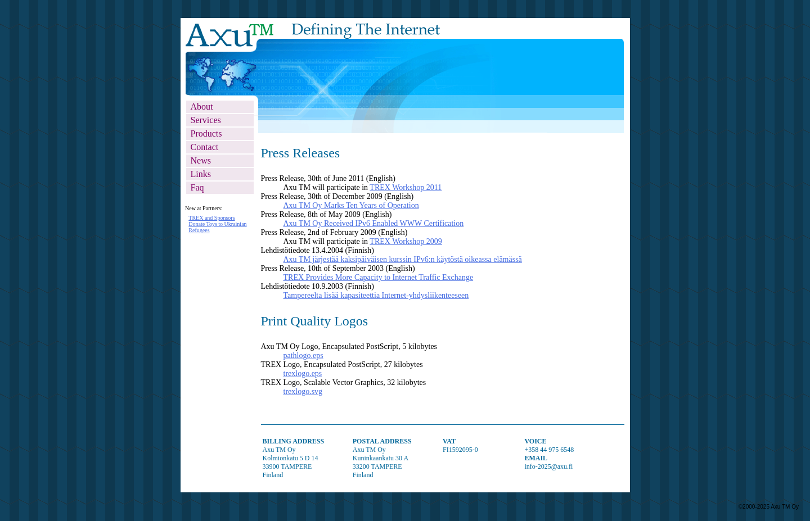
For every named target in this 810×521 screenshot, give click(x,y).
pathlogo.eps (303, 355)
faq (197, 187)
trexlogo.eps (303, 373)
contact (205, 147)
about (202, 106)
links (201, 174)
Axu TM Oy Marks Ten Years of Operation (351, 205)
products (206, 133)
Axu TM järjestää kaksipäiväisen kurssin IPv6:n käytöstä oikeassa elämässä (403, 259)
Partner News (219, 303)
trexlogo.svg (303, 391)
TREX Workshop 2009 (406, 241)
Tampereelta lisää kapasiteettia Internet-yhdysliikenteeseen (376, 295)
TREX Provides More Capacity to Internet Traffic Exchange (379, 277)
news (201, 160)
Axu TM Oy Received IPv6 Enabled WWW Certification (374, 223)
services (206, 120)
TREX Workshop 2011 (406, 187)
